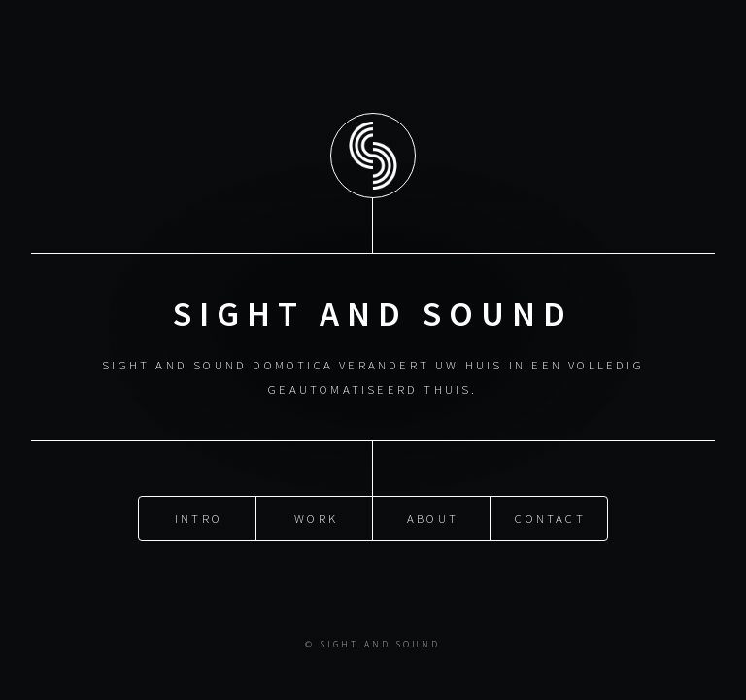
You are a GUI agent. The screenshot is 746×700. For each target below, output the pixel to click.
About (432, 517)
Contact (550, 517)
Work (316, 517)
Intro (198, 517)
